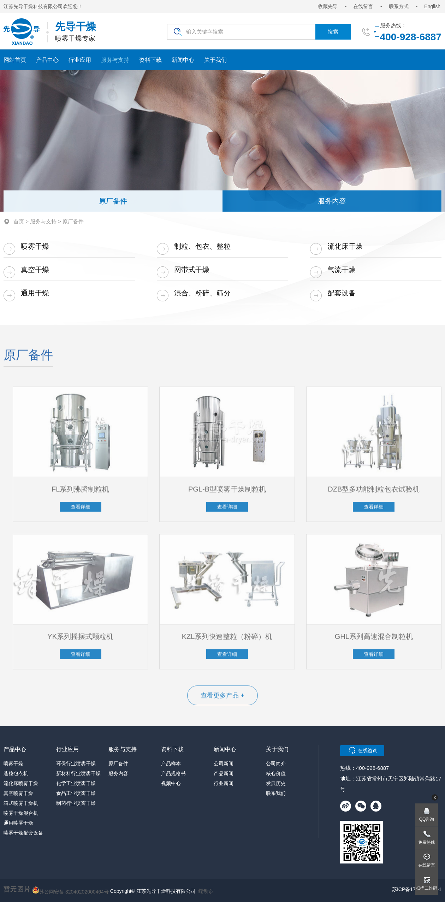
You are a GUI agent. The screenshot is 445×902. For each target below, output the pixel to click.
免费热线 (426, 842)
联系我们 (276, 793)
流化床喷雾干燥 (21, 783)
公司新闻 (223, 763)
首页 (18, 221)
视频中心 (171, 783)
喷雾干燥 (35, 246)
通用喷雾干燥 (18, 823)
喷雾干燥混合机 (21, 813)
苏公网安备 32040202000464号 (70, 890)
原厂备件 (113, 201)
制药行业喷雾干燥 (76, 803)
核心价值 (276, 773)
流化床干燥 (345, 246)
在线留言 (363, 6)
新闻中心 (183, 60)
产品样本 (171, 763)
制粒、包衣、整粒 (202, 246)
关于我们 (215, 60)
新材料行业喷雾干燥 (78, 773)
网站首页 (15, 60)
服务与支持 (115, 60)
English (432, 6)
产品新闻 (223, 773)
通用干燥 (35, 293)
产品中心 (47, 60)
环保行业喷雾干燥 (76, 763)
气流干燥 (341, 269)
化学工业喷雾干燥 (76, 783)
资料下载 (150, 60)
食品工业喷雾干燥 (76, 793)
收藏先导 (328, 6)
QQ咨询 (426, 819)
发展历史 (276, 783)
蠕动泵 (205, 891)
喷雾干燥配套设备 (23, 833)
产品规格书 (173, 773)
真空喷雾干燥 (18, 793)
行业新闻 (223, 783)
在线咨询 (368, 750)
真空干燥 (35, 269)
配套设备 (341, 293)
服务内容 (332, 201)
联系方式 (399, 6)
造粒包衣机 (16, 773)
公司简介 (276, 763)
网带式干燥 (191, 269)
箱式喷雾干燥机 (21, 803)
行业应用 (80, 60)
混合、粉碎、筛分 (202, 293)
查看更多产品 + (222, 698)
